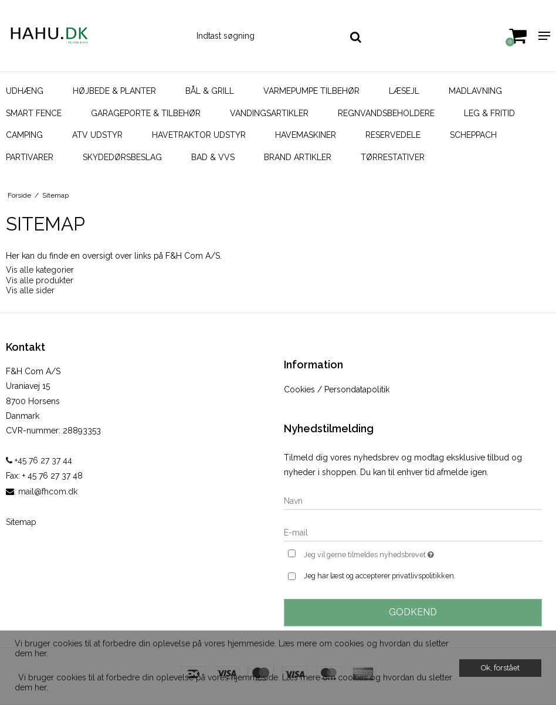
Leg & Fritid (489, 113)
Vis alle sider (30, 290)
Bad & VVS (213, 157)
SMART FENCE (34, 113)
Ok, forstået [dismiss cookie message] (500, 667)
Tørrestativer (393, 157)
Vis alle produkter (39, 280)
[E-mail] (413, 532)
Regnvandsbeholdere (386, 113)
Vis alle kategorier (40, 269)
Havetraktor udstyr (199, 135)
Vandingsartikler (269, 113)
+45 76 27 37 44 (39, 460)
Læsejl (404, 91)
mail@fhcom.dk (47, 491)
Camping (24, 135)
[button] (16, 668)
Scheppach (473, 135)
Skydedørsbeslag (122, 157)
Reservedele (393, 135)
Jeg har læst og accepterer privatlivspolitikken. (380, 575)
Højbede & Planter (114, 91)
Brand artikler (297, 157)
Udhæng (24, 91)
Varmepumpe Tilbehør (311, 91)
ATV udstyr (97, 135)
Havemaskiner (305, 135)
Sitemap (21, 522)
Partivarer (29, 157)
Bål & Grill (209, 91)
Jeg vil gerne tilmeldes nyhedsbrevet (398, 553)
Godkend (413, 612)
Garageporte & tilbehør (146, 113)
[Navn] (413, 500)
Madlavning (475, 91)
